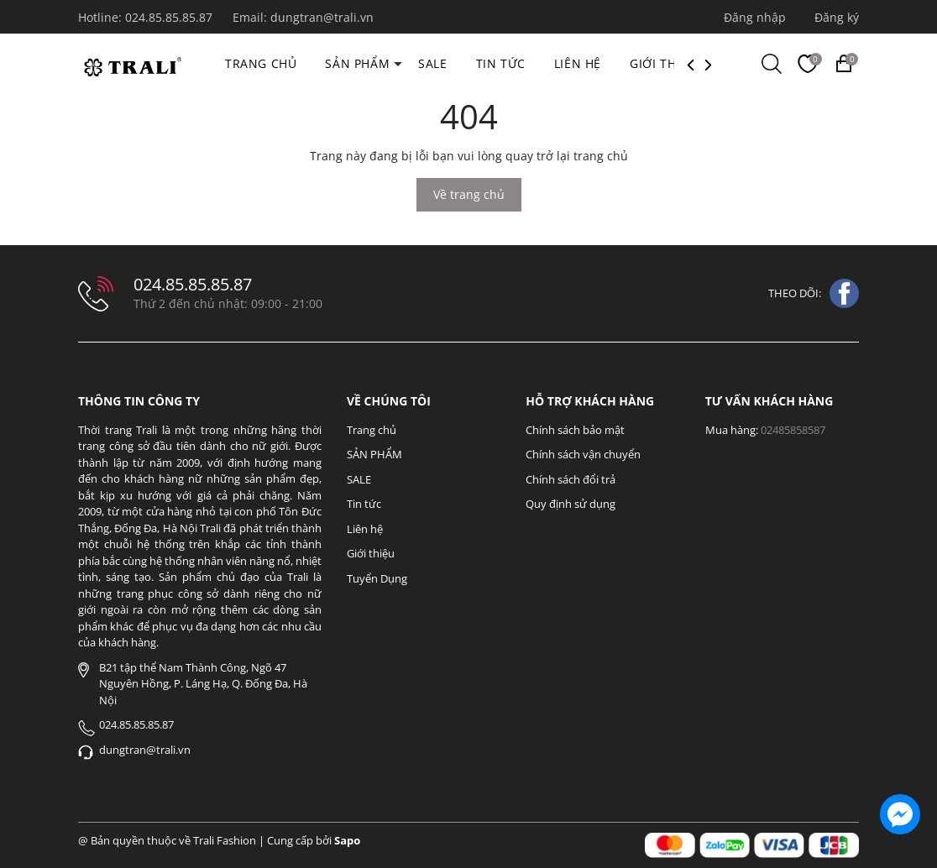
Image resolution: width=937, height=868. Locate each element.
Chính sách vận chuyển (583, 454)
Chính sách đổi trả (570, 479)
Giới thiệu (663, 63)
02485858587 (793, 429)
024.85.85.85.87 (170, 17)
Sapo (347, 840)
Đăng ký (836, 17)
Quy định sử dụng (570, 503)
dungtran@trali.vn (322, 17)
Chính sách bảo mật (575, 429)
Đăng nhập (755, 17)
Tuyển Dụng (377, 578)
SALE (432, 63)
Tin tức (501, 63)
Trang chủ (260, 63)
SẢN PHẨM (357, 63)
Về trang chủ (469, 194)
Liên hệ (577, 63)
